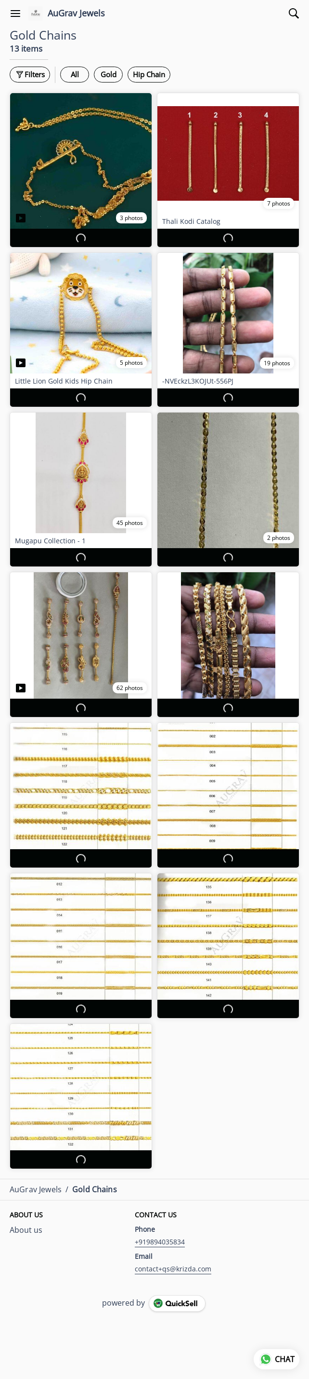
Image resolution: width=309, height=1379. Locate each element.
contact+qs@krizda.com (173, 1268)
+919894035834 (160, 1241)
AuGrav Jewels (76, 13)
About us (26, 1230)
